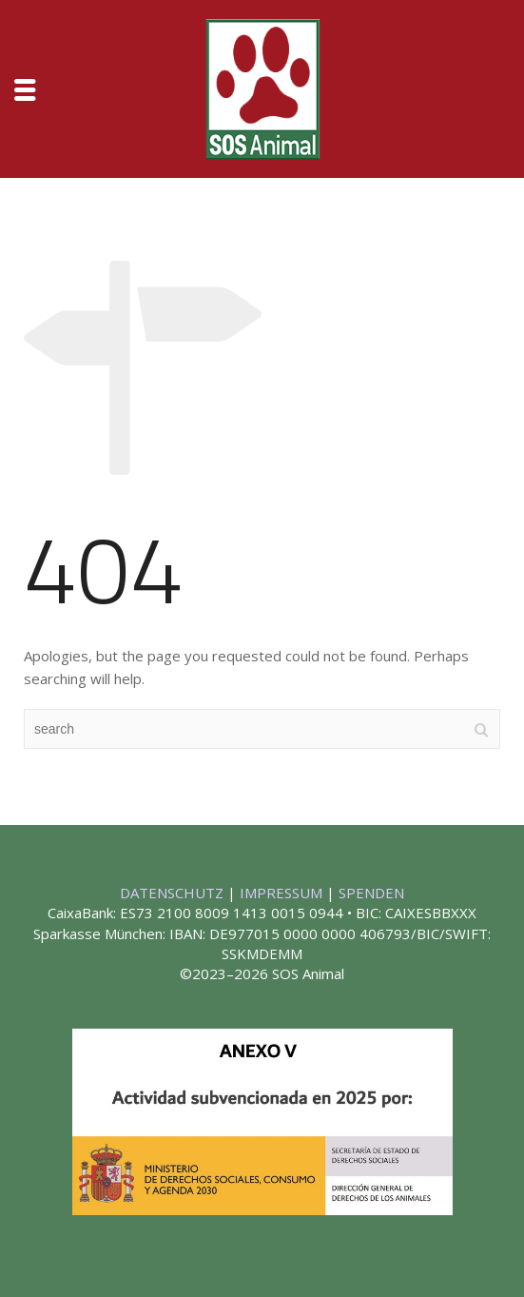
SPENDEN (371, 892)
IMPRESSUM (283, 892)
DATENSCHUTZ (173, 892)
